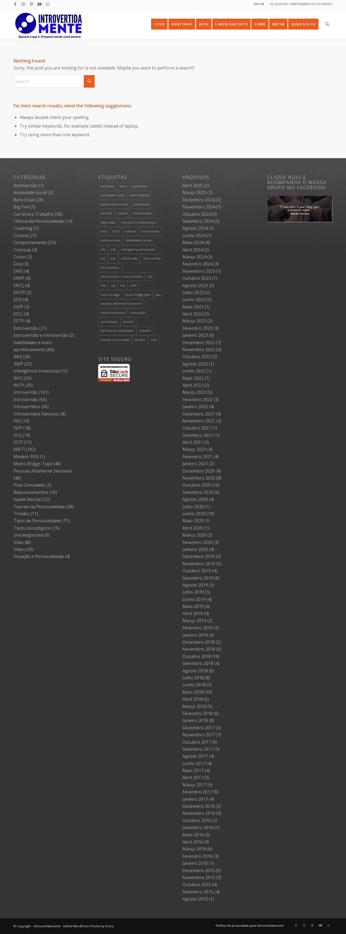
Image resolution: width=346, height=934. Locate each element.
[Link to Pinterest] (31, 4)
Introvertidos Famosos (36, 414)
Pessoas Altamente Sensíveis (43, 471)
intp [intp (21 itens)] (113, 258)
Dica (18, 264)
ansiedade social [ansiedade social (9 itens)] (112, 195)
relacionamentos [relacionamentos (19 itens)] (113, 313)
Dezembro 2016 (198, 806)
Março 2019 (194, 621)
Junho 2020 (193, 514)
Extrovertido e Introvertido (41, 335)
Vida (18, 542)
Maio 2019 (193, 606)
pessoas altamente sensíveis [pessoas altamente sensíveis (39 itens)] (121, 303)
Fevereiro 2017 (197, 792)
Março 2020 (194, 535)
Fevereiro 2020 (197, 542)
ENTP (19, 292)
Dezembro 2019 (198, 556)
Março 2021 (194, 449)
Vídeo (19, 549)
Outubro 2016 (196, 820)
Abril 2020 (192, 528)
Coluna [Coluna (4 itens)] (122, 213)
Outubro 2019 (196, 571)
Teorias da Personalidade (39, 507)
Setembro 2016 (197, 827)
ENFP (19, 278)
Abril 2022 (192, 385)
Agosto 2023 (195, 285)
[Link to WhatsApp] (48, 4)
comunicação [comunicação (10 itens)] (142, 213)
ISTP (18, 442)
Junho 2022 (193, 371)
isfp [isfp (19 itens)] (103, 285)
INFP (18, 364)
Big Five (21, 207)
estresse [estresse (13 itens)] (131, 231)
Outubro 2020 (196, 485)
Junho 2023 (193, 300)
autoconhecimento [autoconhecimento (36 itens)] (114, 204)
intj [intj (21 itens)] (103, 258)
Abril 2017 (192, 777)
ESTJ (18, 314)
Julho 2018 (193, 678)
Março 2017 (194, 785)
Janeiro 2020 (195, 549)
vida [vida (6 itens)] (154, 340)
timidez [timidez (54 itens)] (128, 322)
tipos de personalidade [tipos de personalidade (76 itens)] (117, 330)
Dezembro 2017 (198, 728)
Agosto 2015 (195, 899)
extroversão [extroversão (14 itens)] (150, 231)
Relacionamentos (31, 492)
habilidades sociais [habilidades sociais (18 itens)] (138, 240)
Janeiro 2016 (195, 863)
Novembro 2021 (198, 421)
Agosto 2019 (195, 585)
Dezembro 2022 (198, 342)
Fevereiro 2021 (197, 457)
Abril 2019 (192, 613)
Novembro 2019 (198, 564)
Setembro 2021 (197, 435)
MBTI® (259, 4)
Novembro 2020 (198, 478)
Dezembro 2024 (198, 200)
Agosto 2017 (195, 756)
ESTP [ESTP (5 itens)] (115, 231)
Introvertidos (27, 407)
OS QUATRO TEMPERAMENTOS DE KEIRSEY (301, 4)
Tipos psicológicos (32, 528)
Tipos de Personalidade (37, 521)
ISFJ (17, 421)
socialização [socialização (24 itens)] (109, 322)
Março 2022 (194, 392)
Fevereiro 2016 (197, 856)
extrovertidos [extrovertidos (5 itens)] (110, 240)
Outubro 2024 (196, 214)
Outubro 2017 (196, 742)
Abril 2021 (192, 442)
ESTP (19, 321)
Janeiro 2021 (195, 464)
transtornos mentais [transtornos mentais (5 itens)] (115, 340)
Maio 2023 (193, 307)
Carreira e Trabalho (34, 214)
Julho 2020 (193, 507)
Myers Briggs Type (33, 464)
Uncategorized (28, 535)
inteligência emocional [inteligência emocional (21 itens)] (137, 249)
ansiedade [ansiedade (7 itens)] (139, 186)
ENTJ (19, 285)
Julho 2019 (193, 592)
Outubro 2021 (196, 428)
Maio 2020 (193, 521)
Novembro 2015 (198, 877)
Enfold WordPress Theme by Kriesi (88, 926)
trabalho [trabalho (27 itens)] (145, 330)
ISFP (18, 428)
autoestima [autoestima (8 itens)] (142, 204)
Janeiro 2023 (195, 335)
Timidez (21, 514)
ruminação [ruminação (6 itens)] (138, 313)
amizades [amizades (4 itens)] (107, 186)
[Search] (327, 24)
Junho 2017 (193, 763)
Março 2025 (194, 192)
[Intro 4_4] (49, 24)
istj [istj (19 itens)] (113, 285)
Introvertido (26, 400)
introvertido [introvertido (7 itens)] (152, 258)
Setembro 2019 (197, 578)
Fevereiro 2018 (197, 713)
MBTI (19, 449)
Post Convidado (29, 485)
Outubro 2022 (196, 357)
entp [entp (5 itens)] (104, 231)
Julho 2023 (193, 292)
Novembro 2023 (198, 271)
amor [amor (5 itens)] (123, 186)
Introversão (26, 392)
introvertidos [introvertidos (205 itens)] (110, 267)
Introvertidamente (47, 926)
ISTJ (18, 435)
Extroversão (26, 328)
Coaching (23, 228)
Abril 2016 (192, 842)
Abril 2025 (192, 185)
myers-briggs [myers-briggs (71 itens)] (110, 295)
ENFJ (18, 271)
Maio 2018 (193, 692)
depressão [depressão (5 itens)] (108, 222)
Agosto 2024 (195, 228)
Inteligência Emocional (36, 371)
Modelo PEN (26, 457)
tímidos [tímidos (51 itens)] (140, 340)
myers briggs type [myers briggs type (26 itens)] (138, 295)
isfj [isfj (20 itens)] (150, 276)
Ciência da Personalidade (39, 221)
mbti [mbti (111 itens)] (133, 285)
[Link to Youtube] (39, 4)
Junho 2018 (193, 685)
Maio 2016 (193, 835)
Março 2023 (194, 321)
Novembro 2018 (198, 649)
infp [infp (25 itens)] (113, 249)
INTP (19, 385)
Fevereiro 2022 (197, 400)
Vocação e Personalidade (39, 556)
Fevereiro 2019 (197, 628)
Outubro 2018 (196, 656)
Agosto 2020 (195, 499)
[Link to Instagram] (23, 4)
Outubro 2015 (196, 885)
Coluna (21, 235)
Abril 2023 (192, 314)
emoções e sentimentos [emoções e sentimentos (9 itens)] (138, 222)
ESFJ (18, 300)
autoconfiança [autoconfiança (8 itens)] (139, 195)
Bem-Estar (24, 200)
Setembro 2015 (197, 892)
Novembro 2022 (198, 350)
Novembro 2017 (198, 735)
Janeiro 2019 (195, 635)
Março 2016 (194, 849)
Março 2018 (194, 706)
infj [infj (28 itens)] (103, 249)
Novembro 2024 (198, 207)
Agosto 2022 (195, 364)
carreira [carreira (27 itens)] (106, 213)
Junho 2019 (193, 599)
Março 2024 (194, 257)
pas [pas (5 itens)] (158, 295)
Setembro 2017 (197, 749)
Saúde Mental (27, 499)
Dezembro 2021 (198, 414)
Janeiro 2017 (195, 799)
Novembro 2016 (198, 813)
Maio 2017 (193, 770)
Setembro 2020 (197, 492)
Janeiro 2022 (195, 407)
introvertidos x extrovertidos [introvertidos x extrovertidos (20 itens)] (121, 276)
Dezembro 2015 (198, 870)
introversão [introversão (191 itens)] (129, 258)
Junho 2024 (193, 235)
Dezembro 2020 (198, 471)
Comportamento (30, 242)
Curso (20, 257)
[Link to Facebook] (15, 4)
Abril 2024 (192, 250)
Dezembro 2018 (198, 642)
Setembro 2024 (197, 221)
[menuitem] (259, 4)
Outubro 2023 (196, 278)
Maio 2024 (193, 242)
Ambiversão (26, 185)
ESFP (18, 307)
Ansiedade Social (30, 192)
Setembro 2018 (197, 663)
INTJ (18, 378)
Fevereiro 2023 (197, 328)
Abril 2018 (192, 699)
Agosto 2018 (195, 671)
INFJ (18, 357)
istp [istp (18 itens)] (122, 285)
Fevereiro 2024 (197, 264)
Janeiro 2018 (195, 720)
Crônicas (22, 250)
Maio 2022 (193, 378)
